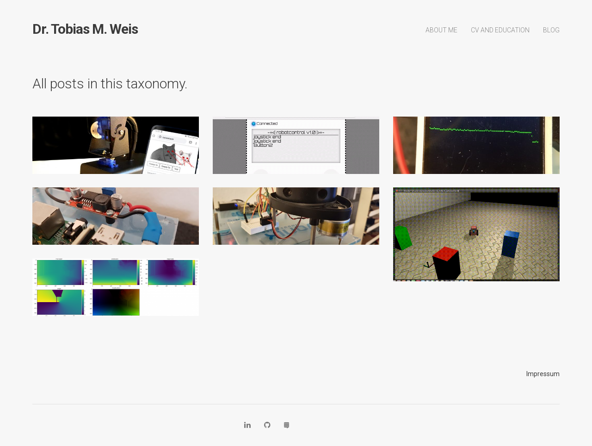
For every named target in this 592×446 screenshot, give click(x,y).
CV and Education (500, 30)
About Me (441, 30)
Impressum (543, 374)
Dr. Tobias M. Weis (85, 29)
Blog (551, 30)
